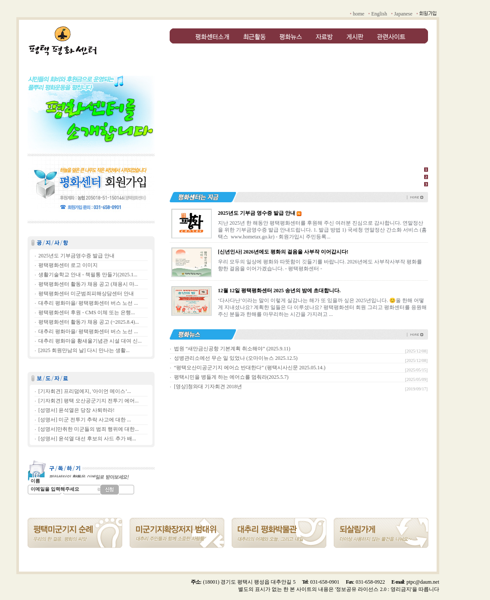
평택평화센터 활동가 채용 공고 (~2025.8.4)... (88, 322)
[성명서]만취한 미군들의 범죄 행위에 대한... (88, 429)
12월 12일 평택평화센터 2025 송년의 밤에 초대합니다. (279, 291)
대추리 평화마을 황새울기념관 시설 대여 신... (90, 341)
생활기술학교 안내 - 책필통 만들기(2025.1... (87, 275)
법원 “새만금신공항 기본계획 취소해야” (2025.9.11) (232, 349)
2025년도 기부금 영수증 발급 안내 (256, 213)
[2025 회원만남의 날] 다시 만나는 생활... (84, 350)
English (379, 14)
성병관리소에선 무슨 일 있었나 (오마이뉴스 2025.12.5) (236, 358)
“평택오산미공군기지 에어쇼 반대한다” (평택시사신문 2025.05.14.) (250, 368)
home (358, 14)
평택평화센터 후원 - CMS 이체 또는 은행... (86, 312)
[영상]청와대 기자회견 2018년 (208, 387)
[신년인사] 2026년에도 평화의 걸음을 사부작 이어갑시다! (283, 252)
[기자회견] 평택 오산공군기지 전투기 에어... (88, 401)
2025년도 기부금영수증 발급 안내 (76, 256)
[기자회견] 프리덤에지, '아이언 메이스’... (84, 391)
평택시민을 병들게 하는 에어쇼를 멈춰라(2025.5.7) (231, 377)
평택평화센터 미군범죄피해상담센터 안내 (86, 294)
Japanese (403, 14)
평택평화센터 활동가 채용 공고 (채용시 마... (88, 284)
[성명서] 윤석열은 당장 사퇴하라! (76, 410)
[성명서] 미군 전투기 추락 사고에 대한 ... (84, 420)
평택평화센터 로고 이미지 (68, 265)
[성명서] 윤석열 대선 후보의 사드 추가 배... (87, 439)
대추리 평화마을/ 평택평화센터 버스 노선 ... (88, 303)
